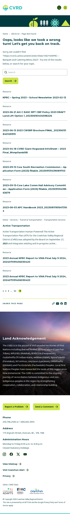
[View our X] (18, 454)
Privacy (7, 475)
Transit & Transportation (31, 219)
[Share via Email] (57, 303)
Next (19, 290)
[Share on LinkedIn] (65, 303)
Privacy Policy (49, 502)
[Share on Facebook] (61, 303)
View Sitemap (10, 463)
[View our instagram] (4, 454)
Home (5, 33)
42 (15, 291)
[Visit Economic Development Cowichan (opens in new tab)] (37, 491)
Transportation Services (55, 219)
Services (14, 219)
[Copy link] (53, 303)
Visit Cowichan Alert (14, 469)
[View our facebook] (11, 454)
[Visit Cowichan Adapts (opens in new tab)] (8, 491)
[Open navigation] (65, 8)
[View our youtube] (25, 454)
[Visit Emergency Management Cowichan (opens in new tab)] (21, 491)
